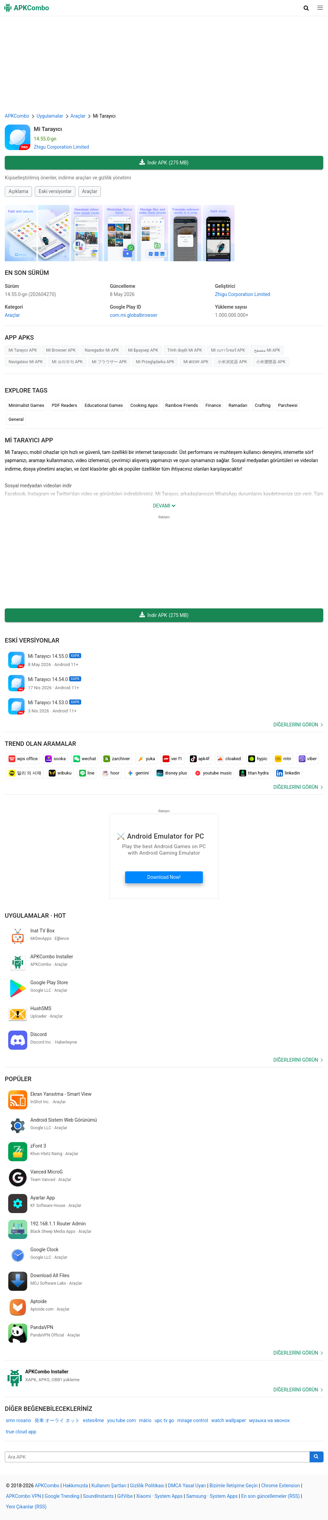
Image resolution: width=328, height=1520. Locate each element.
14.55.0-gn (30, 294)
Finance (213, 405)
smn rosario (18, 1420)
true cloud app (21, 1431)
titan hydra (254, 773)
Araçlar (89, 191)
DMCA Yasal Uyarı (187, 1485)
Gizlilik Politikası (147, 1485)
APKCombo (17, 116)
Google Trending (62, 1496)
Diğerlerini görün (295, 724)
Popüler (18, 1078)
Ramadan (237, 405)
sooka (55, 758)
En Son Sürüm (27, 272)
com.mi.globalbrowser (133, 315)
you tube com (121, 1420)
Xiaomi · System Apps (159, 1496)
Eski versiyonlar (55, 191)
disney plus (171, 773)
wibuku (60, 773)
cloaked (229, 758)
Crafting (262, 405)
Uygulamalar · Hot (35, 915)
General (16, 419)
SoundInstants (98, 1496)
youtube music (213, 773)
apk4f (200, 758)
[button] (306, 8)
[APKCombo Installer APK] (164, 1375)
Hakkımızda (75, 1485)
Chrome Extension (280, 1485)
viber (308, 758)
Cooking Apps (144, 405)
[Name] (157, 1456)
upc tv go (164, 1420)
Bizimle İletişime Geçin (234, 1485)
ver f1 (172, 758)
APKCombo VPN (23, 1496)
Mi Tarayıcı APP (29, 440)
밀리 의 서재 (25, 773)
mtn (283, 758)
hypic (257, 758)
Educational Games (104, 405)
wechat (84, 758)
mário (145, 1420)
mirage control (192, 1420)
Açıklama (18, 191)
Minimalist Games (26, 405)
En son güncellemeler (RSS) (270, 1496)
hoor (110, 773)
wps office (23, 758)
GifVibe (125, 1496)
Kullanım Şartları (108, 1485)
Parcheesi (287, 405)
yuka (146, 758)
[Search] (317, 1456)
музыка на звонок (269, 1420)
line (86, 773)
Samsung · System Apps (212, 1496)
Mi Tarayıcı (48, 129)
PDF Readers (64, 405)
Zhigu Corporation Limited (61, 147)
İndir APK (164, 162)
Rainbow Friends (181, 405)
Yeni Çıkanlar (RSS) (26, 1506)
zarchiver (116, 758)
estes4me (93, 1420)
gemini (138, 773)
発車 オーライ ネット (57, 1420)
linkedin (288, 773)
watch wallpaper (228, 1420)
